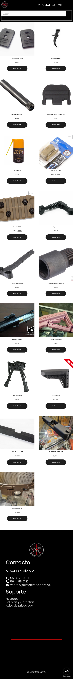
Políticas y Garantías (21, 602)
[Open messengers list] (66, 671)
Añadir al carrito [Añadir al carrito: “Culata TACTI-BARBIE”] (56, 349)
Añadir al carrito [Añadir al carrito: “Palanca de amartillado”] (17, 293)
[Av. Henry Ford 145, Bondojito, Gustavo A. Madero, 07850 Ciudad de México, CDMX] (36, 622)
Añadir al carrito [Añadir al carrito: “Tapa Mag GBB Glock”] (17, 68)
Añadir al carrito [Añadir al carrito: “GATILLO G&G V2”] (56, 68)
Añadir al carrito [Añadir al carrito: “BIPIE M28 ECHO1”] (17, 406)
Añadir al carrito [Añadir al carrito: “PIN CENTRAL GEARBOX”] (17, 124)
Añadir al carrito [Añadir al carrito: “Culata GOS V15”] (56, 406)
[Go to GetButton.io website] (66, 676)
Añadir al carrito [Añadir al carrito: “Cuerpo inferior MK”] (17, 518)
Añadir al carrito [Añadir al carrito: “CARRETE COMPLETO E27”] (56, 462)
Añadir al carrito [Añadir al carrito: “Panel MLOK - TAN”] (56, 181)
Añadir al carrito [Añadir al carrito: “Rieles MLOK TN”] (17, 237)
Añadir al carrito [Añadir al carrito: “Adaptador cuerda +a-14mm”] (56, 293)
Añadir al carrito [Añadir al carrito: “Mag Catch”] (56, 237)
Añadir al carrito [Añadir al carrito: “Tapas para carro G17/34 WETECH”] (56, 124)
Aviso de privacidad (20, 605)
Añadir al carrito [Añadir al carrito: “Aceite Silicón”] (17, 181)
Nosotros (12, 598)
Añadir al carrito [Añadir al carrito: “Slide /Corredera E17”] (17, 462)
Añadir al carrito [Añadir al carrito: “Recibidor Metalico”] (17, 349)
